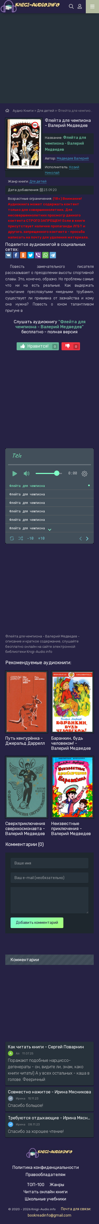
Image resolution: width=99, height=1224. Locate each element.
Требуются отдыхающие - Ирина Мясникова (49, 1117)
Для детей (38, 181)
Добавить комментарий (37, 922)
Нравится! (39, 346)
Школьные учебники (45, 1198)
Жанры (57, 1184)
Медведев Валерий (73, 158)
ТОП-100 (35, 1184)
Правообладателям (45, 1174)
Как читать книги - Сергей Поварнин (46, 1046)
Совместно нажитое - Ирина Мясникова (49, 1091)
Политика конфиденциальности (45, 1167)
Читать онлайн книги (45, 1191)
